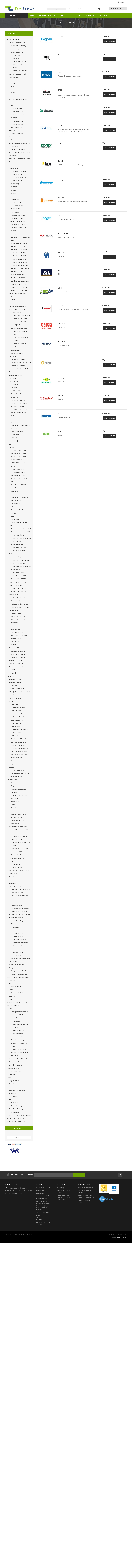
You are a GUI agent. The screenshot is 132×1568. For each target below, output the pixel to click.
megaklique (123, 1234)
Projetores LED (13, 610)
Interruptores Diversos (16, 918)
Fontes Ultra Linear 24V (18, 576)
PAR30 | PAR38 (15, 209)
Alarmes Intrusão (14, 1062)
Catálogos (12, 1074)
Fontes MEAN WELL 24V (18, 579)
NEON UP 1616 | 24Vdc (18, 469)
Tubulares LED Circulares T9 (20, 281)
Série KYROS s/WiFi (17, 711)
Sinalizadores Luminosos (21, 943)
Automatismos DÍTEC (13, 39)
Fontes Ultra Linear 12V (18, 547)
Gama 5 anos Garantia (18, 657)
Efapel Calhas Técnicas (18, 855)
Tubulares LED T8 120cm (20, 259)
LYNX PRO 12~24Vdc (17, 632)
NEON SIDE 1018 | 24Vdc (18, 457)
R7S (12, 196)
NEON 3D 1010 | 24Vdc (18, 472)
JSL (59, 270)
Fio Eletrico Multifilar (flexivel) (20, 908)
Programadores (16, 786)
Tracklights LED (16, 350)
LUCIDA (13, 300)
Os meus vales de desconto (84, 1201)
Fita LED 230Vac (14, 381)
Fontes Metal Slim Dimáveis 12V (21, 538)
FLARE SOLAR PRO (16, 638)
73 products (106, 215)
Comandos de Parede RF (19, 522)
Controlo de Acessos (15, 1065)
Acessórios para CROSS (18, 55)
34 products (106, 377)
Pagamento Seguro (63, 1195)
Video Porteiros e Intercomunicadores (19, 977)
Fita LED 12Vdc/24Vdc (15, 391)
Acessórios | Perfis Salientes (20, 601)
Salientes (14, 303)
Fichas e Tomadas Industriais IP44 (19, 914)
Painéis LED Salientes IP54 (19, 369)
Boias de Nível (15, 808)
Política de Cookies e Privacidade (64, 1199)
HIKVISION (12, 980)
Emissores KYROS (18, 714)
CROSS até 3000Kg (17, 52)
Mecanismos (17, 864)
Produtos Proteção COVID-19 (18, 1059)
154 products (106, 395)
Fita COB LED (13, 438)
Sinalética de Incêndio (18, 1037)
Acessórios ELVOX (17, 993)
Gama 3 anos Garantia (18, 651)
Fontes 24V (12, 554)
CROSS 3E (16, 58)
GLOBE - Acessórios (17, 93)
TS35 (12, 105)
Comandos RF (15, 519)
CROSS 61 (16, 68)
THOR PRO (14, 623)
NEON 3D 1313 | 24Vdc (18, 475)
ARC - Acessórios (16, 127)
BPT (10, 983)
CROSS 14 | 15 (17, 65)
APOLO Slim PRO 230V (18, 616)
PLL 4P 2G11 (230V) (17, 206)
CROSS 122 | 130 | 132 (20, 71)
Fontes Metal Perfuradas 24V (20, 560)
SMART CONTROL (14, 482)
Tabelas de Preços (15, 1071)
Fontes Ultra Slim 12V (17, 544)
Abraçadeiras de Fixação (19, 971)
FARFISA (11, 999)
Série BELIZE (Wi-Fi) (17, 723)
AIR (12, 80)
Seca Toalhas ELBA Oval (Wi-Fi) (20, 748)
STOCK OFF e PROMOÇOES (15, 1118)
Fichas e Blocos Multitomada (18, 911)
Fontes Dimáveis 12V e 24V (17, 582)
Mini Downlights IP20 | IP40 (21, 315)
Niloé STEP (14, 861)
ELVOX (11, 990)
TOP (12, 86)
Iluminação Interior (15, 682)
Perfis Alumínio (14, 595)
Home (60, 22)
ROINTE (11, 701)
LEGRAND (61, 306)
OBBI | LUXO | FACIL (17, 108)
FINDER (11, 783)
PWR (12, 102)
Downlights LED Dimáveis (19, 328)
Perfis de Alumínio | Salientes (20, 598)
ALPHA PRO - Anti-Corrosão (19, 626)
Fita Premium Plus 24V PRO (19, 410)
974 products (106, 287)
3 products (106, 107)
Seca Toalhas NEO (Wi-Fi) (19, 751)
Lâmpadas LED (13, 168)
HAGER (13, 930)
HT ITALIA (61, 252)
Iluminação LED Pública (16, 660)
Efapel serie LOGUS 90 (18, 833)
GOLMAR (12, 996)
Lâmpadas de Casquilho (18, 171)
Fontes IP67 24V (16, 569)
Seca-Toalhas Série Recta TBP (20, 773)
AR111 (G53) (15, 212)
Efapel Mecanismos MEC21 (19, 830)
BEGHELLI (61, 37)
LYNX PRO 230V (16, 629)
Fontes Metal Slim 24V (18, 563)
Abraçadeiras (13, 968)
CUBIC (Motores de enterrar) (20, 118)
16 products (106, 431)
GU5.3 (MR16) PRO (16, 234)
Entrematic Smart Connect (17, 149)
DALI (12, 507)
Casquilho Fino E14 (19, 174)
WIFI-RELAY (14, 516)
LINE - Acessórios (16, 96)
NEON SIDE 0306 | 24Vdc (18, 450)
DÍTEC (60, 90)
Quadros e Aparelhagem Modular (19, 921)
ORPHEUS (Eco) (16, 613)
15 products (106, 54)
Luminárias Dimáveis (15, 375)
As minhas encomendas (86, 1188)
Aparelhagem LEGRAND (16, 858)
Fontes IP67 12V (16, 541)
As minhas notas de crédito (84, 1191)
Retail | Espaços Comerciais (18, 309)
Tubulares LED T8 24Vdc (18, 278)
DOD (12, 90)
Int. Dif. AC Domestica (19, 936)
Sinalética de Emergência (19, 1040)
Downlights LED (16, 312)
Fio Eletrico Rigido (16, 905)
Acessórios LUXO (18, 115)
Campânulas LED (14, 648)
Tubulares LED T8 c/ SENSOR (20, 268)
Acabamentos (17, 867)
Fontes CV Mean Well (15, 585)
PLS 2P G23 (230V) (16, 203)
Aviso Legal (61, 1188)
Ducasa (60, 108)
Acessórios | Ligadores (16, 965)
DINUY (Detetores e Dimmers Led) (19, 692)
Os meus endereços (85, 1195)
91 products (106, 360)
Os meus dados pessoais (86, 1198)
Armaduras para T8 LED (18, 284)
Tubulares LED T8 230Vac (19, 250)
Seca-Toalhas (17, 733)
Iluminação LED (11, 165)
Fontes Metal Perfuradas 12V (20, 532)
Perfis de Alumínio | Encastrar (20, 604)
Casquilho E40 (17, 181)
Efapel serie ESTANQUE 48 (19, 849)
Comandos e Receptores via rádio (20, 143)
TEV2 (59, 413)
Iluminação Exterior (15, 679)
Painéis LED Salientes (18, 366)
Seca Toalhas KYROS (19, 717)
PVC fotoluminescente (20, 1018)
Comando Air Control (17, 761)
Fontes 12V (12, 526)
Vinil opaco (16, 1021)
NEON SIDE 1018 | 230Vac (19, 478)
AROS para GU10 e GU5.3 (19, 215)
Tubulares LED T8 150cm (20, 262)
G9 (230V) (14, 193)
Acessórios (14, 140)
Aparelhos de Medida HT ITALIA (19, 870)
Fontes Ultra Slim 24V (17, 573)
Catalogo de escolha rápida (20, 1012)
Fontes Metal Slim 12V (18, 535)
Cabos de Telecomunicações (20, 896)
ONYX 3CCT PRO (16, 642)
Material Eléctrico (12, 780)
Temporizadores (16, 817)
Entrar (121, 2)
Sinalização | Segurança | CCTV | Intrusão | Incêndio (45, 1208)
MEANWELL (61, 323)
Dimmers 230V (15, 504)
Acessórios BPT (16, 987)
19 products (106, 323)
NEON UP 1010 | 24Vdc (18, 460)
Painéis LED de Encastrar (19, 359)
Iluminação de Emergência (17, 667)
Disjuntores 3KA (18, 933)
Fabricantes (18, 1128)
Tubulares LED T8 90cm (20, 256)
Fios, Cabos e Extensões (16, 886)
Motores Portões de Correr (17, 43)
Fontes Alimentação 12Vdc (19, 588)
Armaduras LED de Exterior (19, 290)
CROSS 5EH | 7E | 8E (19, 61)
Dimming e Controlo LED (16, 664)
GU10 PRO (14, 231)
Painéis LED (12, 356)
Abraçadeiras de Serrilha (19, 974)
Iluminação (10, 676)
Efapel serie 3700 (16, 852)
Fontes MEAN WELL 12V (18, 551)
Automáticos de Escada (18, 789)
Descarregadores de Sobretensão (20, 1115)
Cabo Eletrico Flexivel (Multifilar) (21, 889)
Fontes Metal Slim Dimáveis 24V (21, 566)
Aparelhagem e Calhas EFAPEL (18, 827)
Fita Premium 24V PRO (18, 406)
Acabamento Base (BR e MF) (22, 836)
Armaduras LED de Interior (19, 287)
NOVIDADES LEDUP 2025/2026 (16, 1121)
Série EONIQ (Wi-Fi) (17, 736)
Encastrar (14, 685)
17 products (106, 143)
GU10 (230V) (15, 184)
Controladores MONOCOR (19, 485)
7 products (106, 72)
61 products (106, 305)
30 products (106, 179)
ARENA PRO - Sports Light (19, 635)
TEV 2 (12, 924)
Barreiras (12, 130)
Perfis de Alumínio (17, 431)
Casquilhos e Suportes (18, 218)
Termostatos (15, 802)
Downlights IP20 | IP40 (20, 319)
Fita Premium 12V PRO (18, 400)
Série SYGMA (15, 704)
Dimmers (14, 388)
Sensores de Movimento (17, 689)
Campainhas (13, 874)
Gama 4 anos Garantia (18, 654)
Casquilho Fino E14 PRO (18, 224)
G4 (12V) (13, 190)
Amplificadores (16, 500)
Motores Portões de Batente (18, 99)
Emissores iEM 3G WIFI (18, 770)
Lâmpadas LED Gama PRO (17, 221)
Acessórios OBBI (18, 112)
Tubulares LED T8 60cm (20, 253)
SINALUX (11, 1008)
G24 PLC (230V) (15, 199)
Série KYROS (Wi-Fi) (17, 720)
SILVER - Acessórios (17, 124)
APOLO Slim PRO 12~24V (18, 620)
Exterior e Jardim (14, 378)
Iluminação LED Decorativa (17, 372)
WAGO (60, 431)
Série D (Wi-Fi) (15, 726)
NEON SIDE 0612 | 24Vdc (18, 453)
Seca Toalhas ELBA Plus (18, 742)
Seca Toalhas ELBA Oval (18, 745)
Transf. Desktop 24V (17, 557)
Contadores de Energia (18, 814)
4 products (106, 270)
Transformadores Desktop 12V (21, 529)
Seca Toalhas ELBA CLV (18, 739)
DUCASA (11, 767)
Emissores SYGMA (19, 707)
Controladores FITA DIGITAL (19, 497)
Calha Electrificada (17, 353)
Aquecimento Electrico (14, 698)
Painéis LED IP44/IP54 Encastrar (21, 362)
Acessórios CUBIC (18, 121)
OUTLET (13, 645)
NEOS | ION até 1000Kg (18, 46)
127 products (106, 89)
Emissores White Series (20, 729)
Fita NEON (12, 447)
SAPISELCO (61, 378)
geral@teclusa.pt (17, 1193)
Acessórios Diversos (15, 776)
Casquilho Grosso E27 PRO (19, 228)
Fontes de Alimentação (18, 811)
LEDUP (13, 670)
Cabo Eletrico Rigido (17, 892)
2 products (106, 197)
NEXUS (13, 297)
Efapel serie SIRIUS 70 (18, 839)
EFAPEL (60, 125)
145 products (106, 125)
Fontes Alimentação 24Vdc (19, 591)
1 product (105, 36)
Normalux (14, 673)
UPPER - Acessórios (17, 134)
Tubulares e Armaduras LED (18, 243)
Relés (13, 805)
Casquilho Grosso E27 (20, 177)
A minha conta (84, 1184)
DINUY (60, 72)
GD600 (13, 83)
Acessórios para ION (17, 49)
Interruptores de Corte (20, 939)
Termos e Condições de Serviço (65, 1191)
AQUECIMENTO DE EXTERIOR (20, 764)
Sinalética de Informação (19, 1049)
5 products (106, 252)
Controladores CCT (17, 488)
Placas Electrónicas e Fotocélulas (19, 137)
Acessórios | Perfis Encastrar (20, 607)
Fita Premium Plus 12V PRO (19, 403)
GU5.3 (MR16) (15, 187)
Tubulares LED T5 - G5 (18, 246)
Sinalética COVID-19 (17, 1015)
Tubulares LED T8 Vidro (20, 265)
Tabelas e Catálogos (13, 1068)
